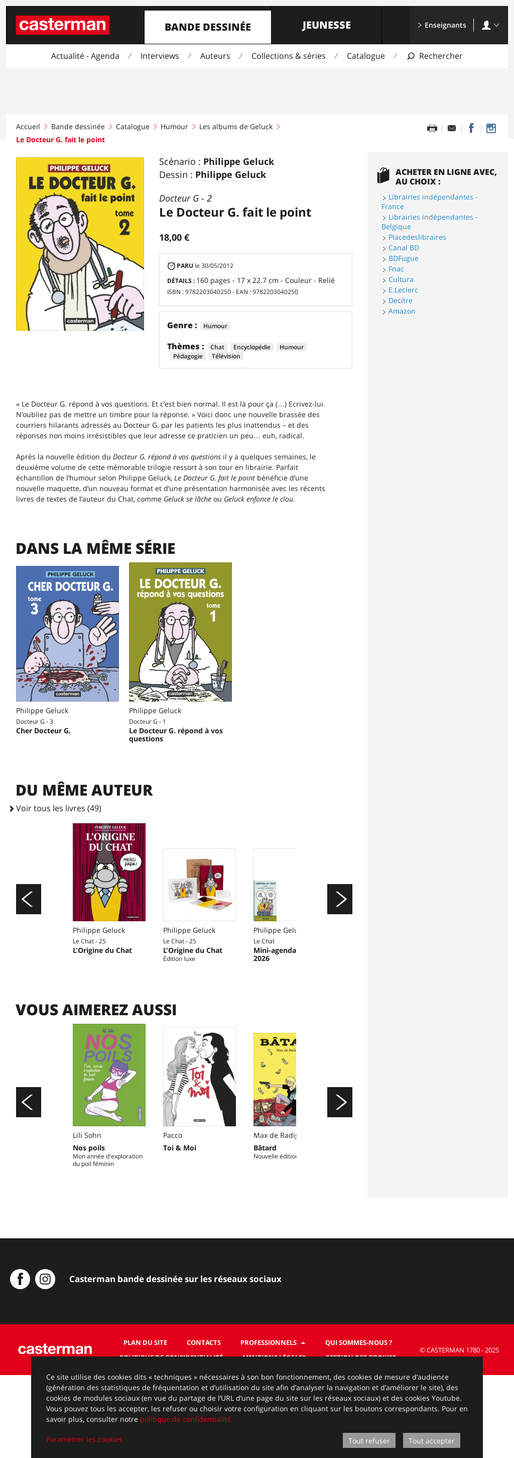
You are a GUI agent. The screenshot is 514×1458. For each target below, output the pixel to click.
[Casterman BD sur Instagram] (490, 128)
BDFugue (404, 258)
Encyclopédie (252, 347)
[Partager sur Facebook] (471, 128)
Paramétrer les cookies (84, 1439)
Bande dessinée (208, 27)
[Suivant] (339, 920)
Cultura (401, 279)
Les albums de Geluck (236, 126)
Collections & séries (288, 55)
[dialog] (257, 1407)
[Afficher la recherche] (434, 56)
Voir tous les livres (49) (58, 808)
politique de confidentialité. (186, 1419)
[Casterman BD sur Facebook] (20, 1362)
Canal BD (404, 247)
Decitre (401, 300)
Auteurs (215, 55)
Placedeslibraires (417, 237)
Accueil (28, 126)
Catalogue (366, 55)
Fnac (396, 268)
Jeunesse (327, 25)
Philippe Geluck (238, 161)
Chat (217, 347)
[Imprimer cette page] (432, 128)
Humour (174, 126)
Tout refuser (369, 1440)
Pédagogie (188, 356)
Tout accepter (432, 1440)
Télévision (226, 356)
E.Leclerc (403, 290)
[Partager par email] (451, 128)
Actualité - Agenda (85, 55)
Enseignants (441, 25)
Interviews (160, 55)
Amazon (402, 311)
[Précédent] (28, 920)
